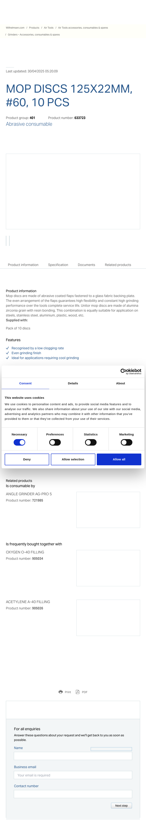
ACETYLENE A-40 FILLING (28, 602)
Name (18, 748)
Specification (58, 265)
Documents (86, 265)
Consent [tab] (25, 383)
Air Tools (48, 27)
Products (34, 27)
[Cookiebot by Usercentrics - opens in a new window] (123, 372)
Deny (27, 459)
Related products (118, 265)
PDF (84, 692)
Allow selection (73, 459)
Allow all (119, 459)
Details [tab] (73, 383)
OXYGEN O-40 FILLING (25, 552)
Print (67, 692)
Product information (23, 265)
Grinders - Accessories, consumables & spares (34, 34)
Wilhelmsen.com (15, 27)
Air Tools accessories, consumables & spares (83, 27)
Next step (121, 805)
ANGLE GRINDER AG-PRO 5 (29, 494)
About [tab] (120, 383)
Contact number (26, 786)
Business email (25, 767)
